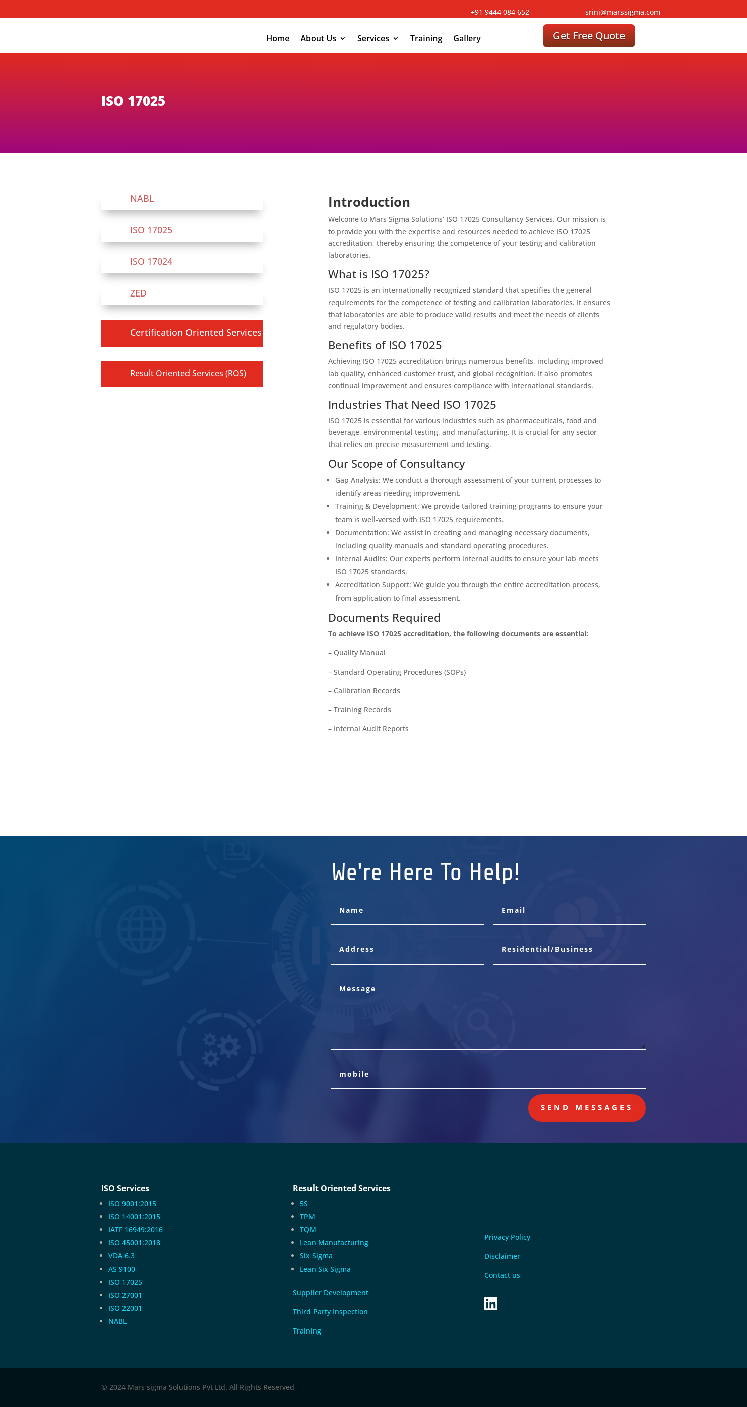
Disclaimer (502, 1256)
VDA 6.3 (121, 1256)
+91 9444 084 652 (500, 12)
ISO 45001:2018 (134, 1242)
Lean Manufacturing (334, 1242)
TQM (308, 1229)
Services (373, 39)
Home (277, 39)
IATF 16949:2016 (135, 1229)
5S (304, 1203)
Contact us (502, 1275)
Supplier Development (330, 1292)
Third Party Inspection (330, 1311)
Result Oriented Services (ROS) (188, 373)
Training (426, 39)
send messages (587, 1107)
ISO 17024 (151, 261)
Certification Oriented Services (196, 332)
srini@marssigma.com (622, 12)
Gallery (467, 39)
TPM (307, 1216)
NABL (142, 198)
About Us (318, 39)
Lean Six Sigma (325, 1269)
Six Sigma (316, 1256)
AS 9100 (121, 1269)
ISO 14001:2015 (134, 1216)
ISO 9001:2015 (132, 1203)
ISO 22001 (125, 1308)
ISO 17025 (151, 230)
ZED (138, 293)
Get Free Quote (589, 35)
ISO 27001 (125, 1295)
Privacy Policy (508, 1237)
